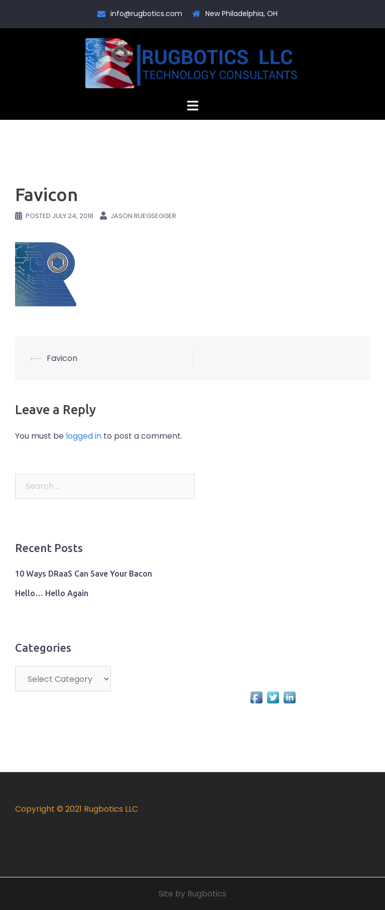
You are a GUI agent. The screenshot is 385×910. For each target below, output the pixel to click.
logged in (83, 436)
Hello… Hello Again (51, 593)
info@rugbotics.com (146, 14)
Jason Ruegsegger (143, 216)
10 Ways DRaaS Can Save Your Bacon (83, 573)
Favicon (62, 358)
